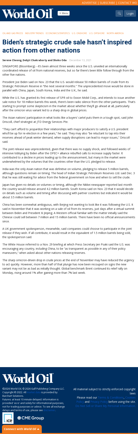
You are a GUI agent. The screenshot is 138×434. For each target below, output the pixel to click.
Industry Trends (34, 33)
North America (115, 33)
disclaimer (49, 410)
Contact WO (127, 3)
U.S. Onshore (79, 33)
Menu (63, 13)
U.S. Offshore (97, 33)
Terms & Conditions (111, 397)
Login (130, 13)
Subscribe (107, 3)
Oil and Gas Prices (12, 33)
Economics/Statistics (58, 33)
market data (34, 392)
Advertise (89, 3)
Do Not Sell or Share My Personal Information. (105, 406)
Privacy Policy (99, 402)
